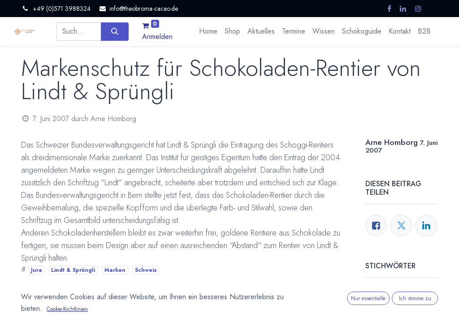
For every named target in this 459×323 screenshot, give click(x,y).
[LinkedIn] (426, 225)
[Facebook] (376, 225)
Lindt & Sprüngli (73, 270)
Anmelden (157, 36)
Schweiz (146, 270)
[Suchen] (114, 31)
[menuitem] (208, 31)
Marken (115, 270)
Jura (36, 270)
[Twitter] (401, 225)
